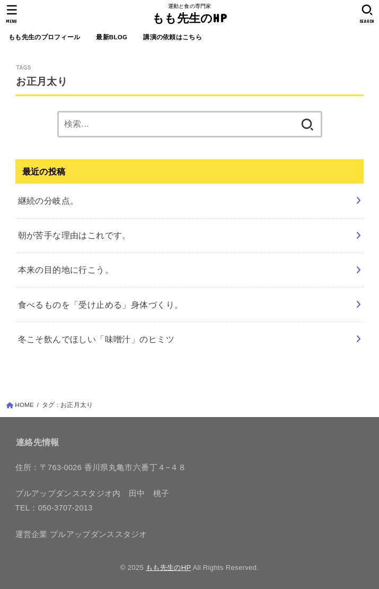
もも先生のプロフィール (44, 37)
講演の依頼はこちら (172, 37)
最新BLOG (111, 37)
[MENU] (12, 14)
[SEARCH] (367, 14)
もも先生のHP (189, 17)
